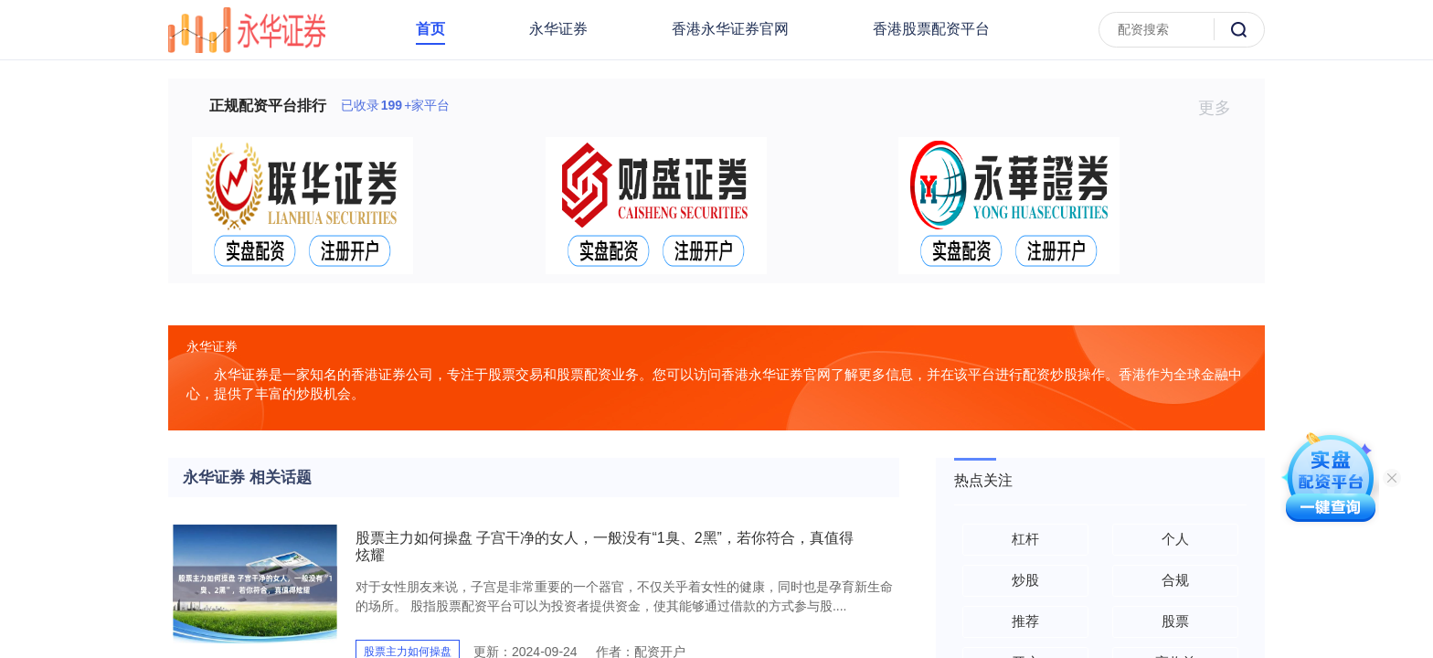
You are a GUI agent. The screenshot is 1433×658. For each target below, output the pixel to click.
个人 (1175, 539)
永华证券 (558, 29)
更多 (1222, 108)
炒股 (1025, 580)
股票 (1175, 621)
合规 (1175, 580)
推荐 (1025, 621)
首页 (430, 29)
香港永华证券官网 (730, 29)
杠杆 (1025, 539)
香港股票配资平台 (931, 29)
